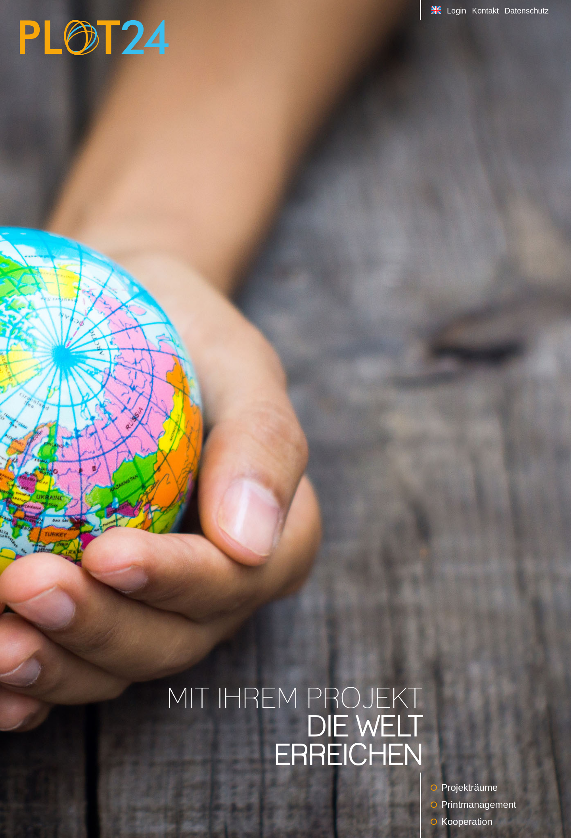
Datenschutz (527, 10)
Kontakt (485, 10)
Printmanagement (473, 804)
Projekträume (464, 787)
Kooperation (461, 821)
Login (456, 10)
